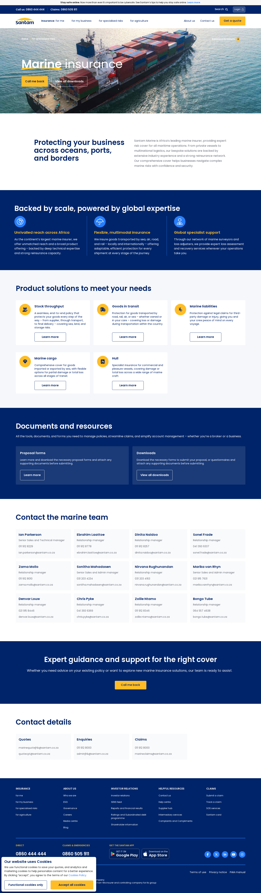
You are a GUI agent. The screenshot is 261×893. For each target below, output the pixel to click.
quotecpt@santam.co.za (34, 754)
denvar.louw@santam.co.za (36, 617)
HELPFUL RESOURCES (171, 788)
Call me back (34, 81)
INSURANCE (23, 788)
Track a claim (214, 802)
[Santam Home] (25, 21)
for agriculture (139, 21)
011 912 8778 (84, 546)
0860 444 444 (31, 854)
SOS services (213, 808)
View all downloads (69, 81)
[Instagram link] (242, 854)
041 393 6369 (85, 611)
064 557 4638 (201, 611)
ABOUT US (69, 788)
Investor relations (120, 796)
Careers (67, 815)
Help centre (165, 802)
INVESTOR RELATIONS (124, 788)
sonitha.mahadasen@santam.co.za (99, 585)
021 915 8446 (26, 611)
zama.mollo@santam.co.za (36, 585)
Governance (70, 808)
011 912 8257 (142, 546)
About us (189, 21)
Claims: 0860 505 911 (63, 9)
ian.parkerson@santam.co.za (37, 553)
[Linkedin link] (225, 854)
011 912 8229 (26, 546)
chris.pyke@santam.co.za (93, 617)
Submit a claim (214, 796)
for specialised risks (111, 21)
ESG (65, 802)
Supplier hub (165, 808)
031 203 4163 (142, 579)
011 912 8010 (25, 579)
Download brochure (226, 39)
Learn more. (194, 2)
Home (25, 38)
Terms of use (198, 872)
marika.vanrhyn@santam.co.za (212, 585)
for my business (81, 21)
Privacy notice (218, 872)
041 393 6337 (201, 546)
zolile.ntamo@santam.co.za (152, 617)
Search (221, 9)
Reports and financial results (127, 808)
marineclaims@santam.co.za (153, 754)
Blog (65, 828)
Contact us (207, 21)
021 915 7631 (200, 579)
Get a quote (232, 21)
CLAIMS (211, 788)
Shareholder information (124, 825)
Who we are (69, 796)
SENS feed (116, 802)
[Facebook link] (208, 854)
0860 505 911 (75, 854)
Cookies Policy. (78, 875)
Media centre (70, 821)
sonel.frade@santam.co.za (210, 553)
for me (52, 21)
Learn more (50, 337)
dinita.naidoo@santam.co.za (153, 553)
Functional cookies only (25, 885)
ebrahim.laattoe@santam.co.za (97, 553)
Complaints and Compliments (175, 821)
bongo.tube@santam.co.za (210, 617)
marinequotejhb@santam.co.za (38, 748)
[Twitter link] (216, 854)
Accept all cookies (71, 885)
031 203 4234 (85, 579)
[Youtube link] (233, 854)
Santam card (213, 815)
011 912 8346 (142, 611)
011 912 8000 (84, 748)
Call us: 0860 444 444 (30, 9)
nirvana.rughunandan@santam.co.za (158, 585)
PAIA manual (237, 872)
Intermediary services (170, 815)
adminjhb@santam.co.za (92, 754)
